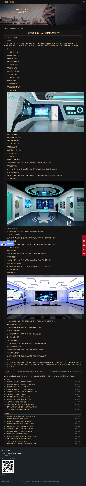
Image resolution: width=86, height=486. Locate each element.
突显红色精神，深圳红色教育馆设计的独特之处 (19, 409)
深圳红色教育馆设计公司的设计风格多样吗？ (18, 397)
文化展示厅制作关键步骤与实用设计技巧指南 (19, 438)
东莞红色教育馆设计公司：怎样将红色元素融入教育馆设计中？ (23, 407)
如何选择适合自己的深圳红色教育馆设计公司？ (18, 399)
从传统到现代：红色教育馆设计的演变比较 (17, 402)
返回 (81, 28)
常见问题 (20, 28)
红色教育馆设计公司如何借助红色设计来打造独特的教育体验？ (22, 392)
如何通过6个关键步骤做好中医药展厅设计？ (17, 418)
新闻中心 (15, 28)
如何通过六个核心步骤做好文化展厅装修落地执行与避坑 (21, 443)
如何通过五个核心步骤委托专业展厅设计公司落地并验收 (21, 436)
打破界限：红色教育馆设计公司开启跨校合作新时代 (20, 389)
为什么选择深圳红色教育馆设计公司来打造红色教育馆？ (21, 404)
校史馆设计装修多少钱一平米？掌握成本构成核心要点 (20, 428)
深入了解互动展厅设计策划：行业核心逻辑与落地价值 (20, 416)
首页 (11, 28)
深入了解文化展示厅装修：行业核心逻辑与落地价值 (20, 426)
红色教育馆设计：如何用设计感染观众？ (17, 394)
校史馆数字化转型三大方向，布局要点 (17, 441)
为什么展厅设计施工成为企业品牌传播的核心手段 (19, 421)
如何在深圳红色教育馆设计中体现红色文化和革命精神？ (21, 384)
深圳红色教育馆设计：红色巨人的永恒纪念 (17, 387)
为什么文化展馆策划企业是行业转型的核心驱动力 (19, 431)
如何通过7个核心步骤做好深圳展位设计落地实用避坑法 (20, 423)
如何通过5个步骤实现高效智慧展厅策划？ (17, 433)
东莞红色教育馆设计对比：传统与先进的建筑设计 (19, 381)
